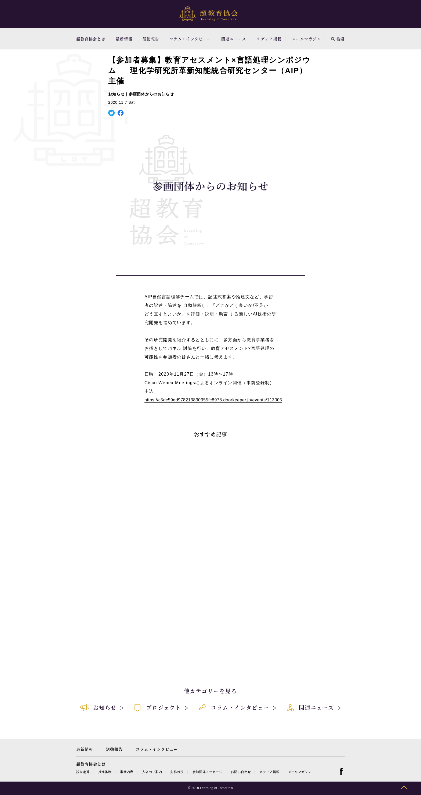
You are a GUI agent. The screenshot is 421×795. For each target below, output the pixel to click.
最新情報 (124, 38)
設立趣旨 (82, 772)
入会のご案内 (152, 772)
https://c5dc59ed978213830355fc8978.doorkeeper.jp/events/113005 (213, 400)
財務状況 (177, 772)
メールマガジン (306, 38)
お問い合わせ (241, 772)
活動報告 (151, 38)
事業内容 (126, 772)
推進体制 (104, 772)
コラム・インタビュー (190, 38)
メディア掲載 (269, 38)
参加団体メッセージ (207, 772)
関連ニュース (233, 38)
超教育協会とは (91, 38)
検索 (338, 38)
